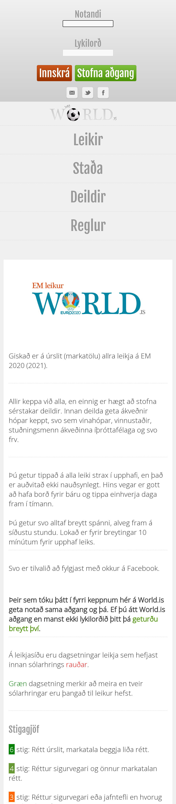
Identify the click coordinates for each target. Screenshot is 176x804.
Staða (88, 168)
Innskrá (54, 73)
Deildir (88, 197)
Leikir (88, 140)
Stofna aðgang (105, 73)
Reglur (88, 226)
